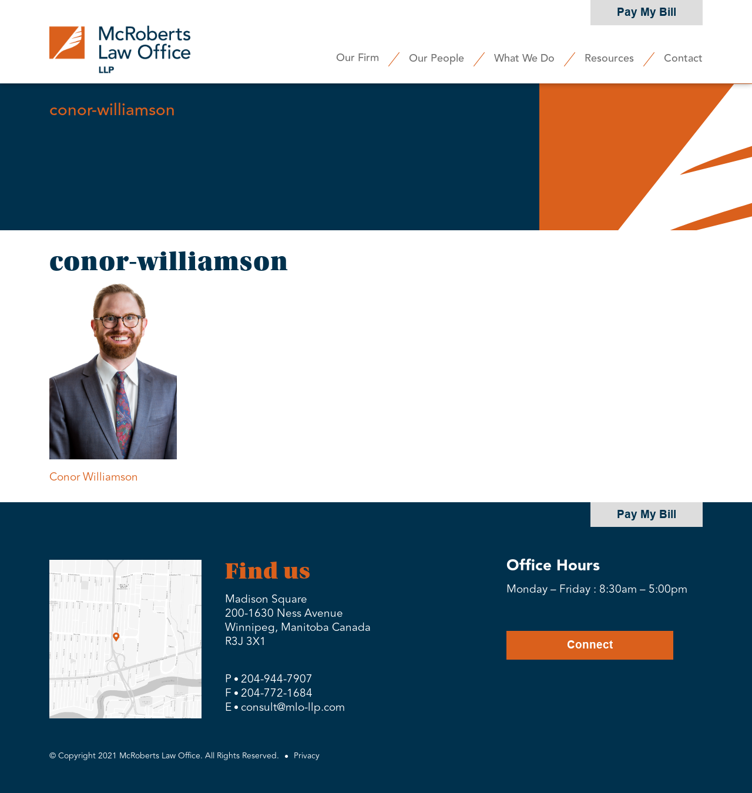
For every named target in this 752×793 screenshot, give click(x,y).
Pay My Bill (646, 12)
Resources (609, 58)
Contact (683, 58)
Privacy (307, 756)
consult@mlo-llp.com (293, 707)
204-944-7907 (277, 679)
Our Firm (357, 57)
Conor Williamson (93, 477)
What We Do (524, 58)
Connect (590, 645)
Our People (436, 58)
